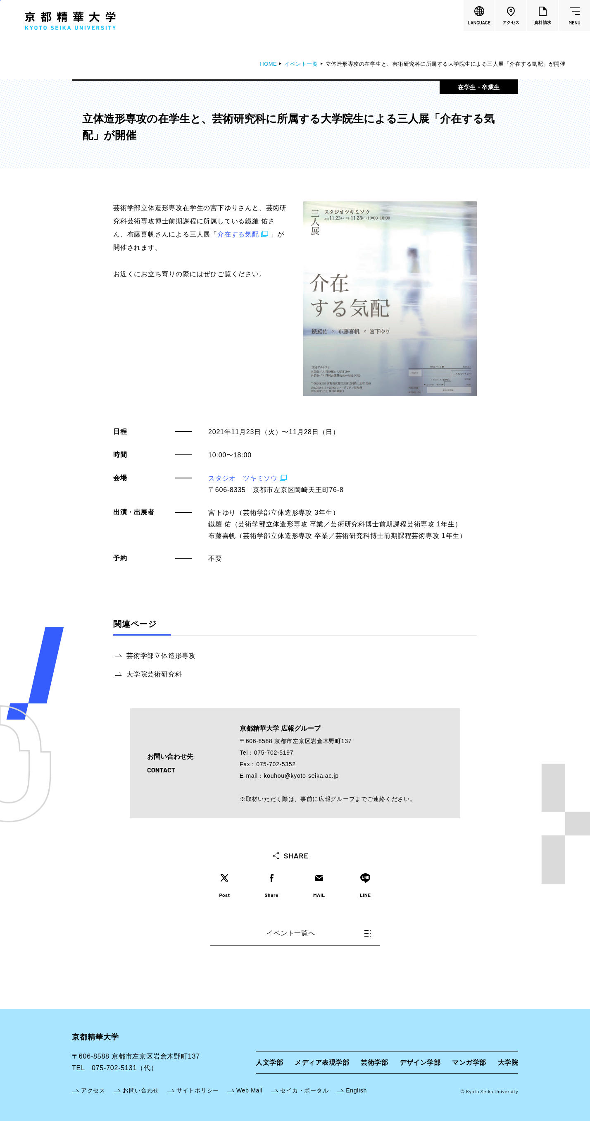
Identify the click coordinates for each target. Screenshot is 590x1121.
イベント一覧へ (318, 933)
